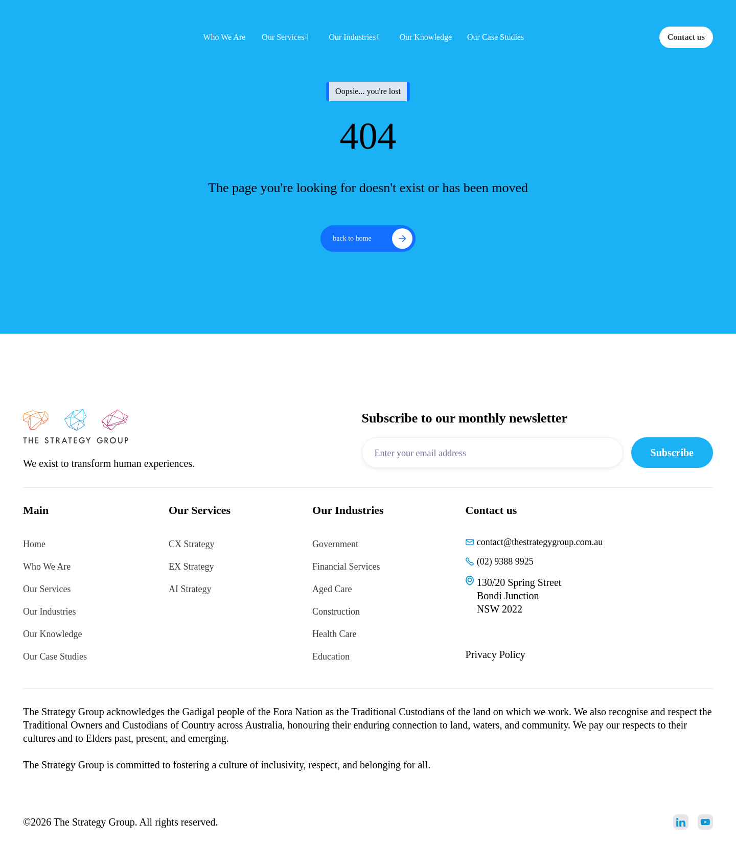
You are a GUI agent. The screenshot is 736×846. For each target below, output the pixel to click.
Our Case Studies (55, 656)
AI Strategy (190, 589)
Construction (336, 611)
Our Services (47, 589)
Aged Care (332, 589)
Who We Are (47, 566)
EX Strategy (191, 566)
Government (335, 544)
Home (34, 544)
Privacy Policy (495, 654)
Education (331, 656)
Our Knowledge (52, 634)
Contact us (686, 37)
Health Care (334, 634)
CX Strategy (192, 544)
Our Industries (49, 611)
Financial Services (346, 566)
